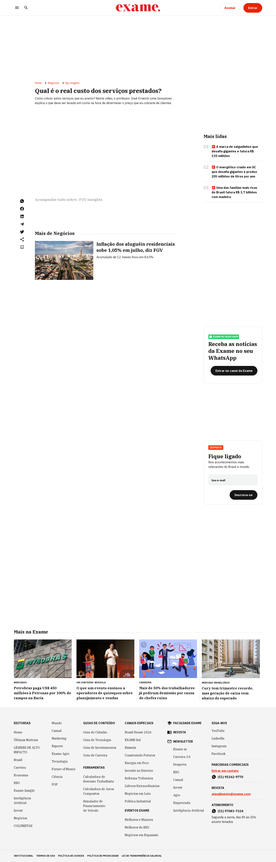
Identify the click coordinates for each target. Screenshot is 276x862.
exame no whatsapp (223, 336)
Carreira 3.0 (182, 757)
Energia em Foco (137, 763)
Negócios (53, 83)
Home (38, 83)
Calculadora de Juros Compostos (98, 791)
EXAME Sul (133, 740)
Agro (176, 795)
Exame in (180, 749)
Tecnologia (60, 761)
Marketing (59, 738)
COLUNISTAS (23, 826)
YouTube (218, 731)
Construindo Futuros (140, 755)
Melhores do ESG (137, 827)
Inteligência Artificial (22, 800)
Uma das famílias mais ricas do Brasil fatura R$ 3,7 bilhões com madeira (234, 192)
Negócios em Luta (138, 793)
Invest (18, 810)
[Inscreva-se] (243, 495)
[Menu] (17, 8)
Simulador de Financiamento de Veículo (94, 805)
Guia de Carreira (95, 755)
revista (179, 732)
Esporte (57, 746)
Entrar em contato (225, 771)
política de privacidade (103, 855)
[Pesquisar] (26, 8)
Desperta (216, 447)
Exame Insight (24, 790)
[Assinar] (230, 8)
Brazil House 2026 (138, 732)
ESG (17, 783)
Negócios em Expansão (141, 835)
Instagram (219, 746)
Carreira (20, 767)
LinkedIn (218, 738)
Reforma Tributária (139, 778)
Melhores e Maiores (139, 820)
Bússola (100, 682)
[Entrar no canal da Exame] (234, 371)
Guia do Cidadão (95, 732)
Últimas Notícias (26, 740)
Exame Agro (60, 754)
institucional (23, 855)
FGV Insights (90, 199)
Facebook (218, 754)
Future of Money (64, 769)
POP (55, 784)
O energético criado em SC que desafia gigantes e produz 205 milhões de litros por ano (234, 171)
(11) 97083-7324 (230, 811)
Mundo (57, 723)
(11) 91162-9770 (230, 777)
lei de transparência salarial (142, 855)
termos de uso (45, 855)
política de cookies (71, 855)
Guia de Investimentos (99, 747)
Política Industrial (138, 801)
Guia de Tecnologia (97, 740)
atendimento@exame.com (231, 794)
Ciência (57, 777)
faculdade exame (187, 723)
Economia (21, 775)
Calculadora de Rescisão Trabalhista (98, 779)
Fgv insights (72, 83)
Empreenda (181, 803)
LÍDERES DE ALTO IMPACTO (27, 750)
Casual (57, 731)
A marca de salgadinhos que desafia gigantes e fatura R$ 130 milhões (235, 151)
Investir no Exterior (139, 770)
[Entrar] (252, 8)
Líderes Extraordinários (142, 786)
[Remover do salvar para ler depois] (22, 247)
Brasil (18, 760)
